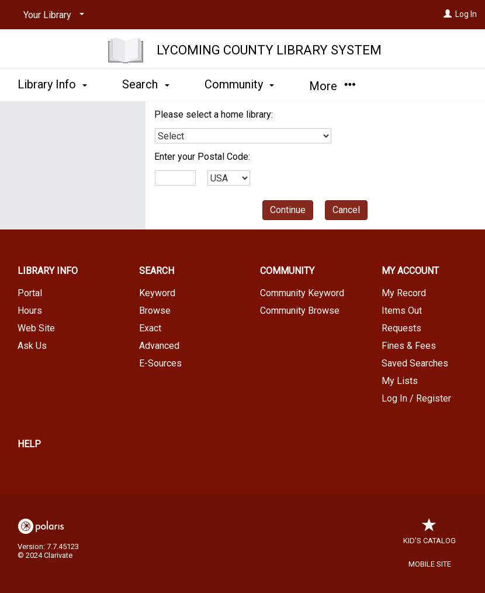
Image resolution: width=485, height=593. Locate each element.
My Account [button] (410, 270)
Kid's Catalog (429, 535)
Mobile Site (429, 564)
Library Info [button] (52, 84)
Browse (155, 310)
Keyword (157, 293)
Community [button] (239, 84)
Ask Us (32, 345)
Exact (150, 328)
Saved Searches (415, 363)
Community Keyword (302, 293)
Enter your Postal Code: (202, 156)
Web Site (36, 328)
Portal (30, 293)
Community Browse (300, 310)
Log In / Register (416, 398)
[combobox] (243, 135)
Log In (466, 14)
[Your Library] (52, 15)
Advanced (159, 345)
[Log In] (448, 14)
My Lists (400, 380)
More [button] (332, 86)
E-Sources (160, 363)
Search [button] (145, 84)
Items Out (402, 310)
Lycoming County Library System (269, 50)
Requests (401, 328)
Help (29, 444)
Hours (30, 310)
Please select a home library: (213, 114)
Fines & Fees (409, 345)
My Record (404, 293)
